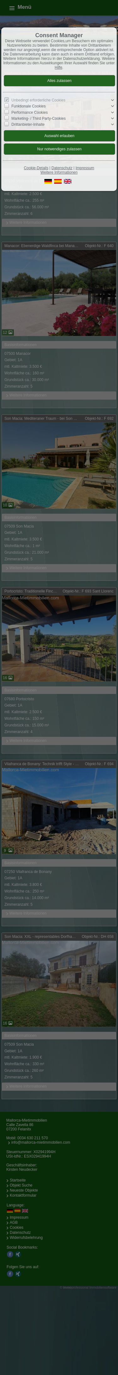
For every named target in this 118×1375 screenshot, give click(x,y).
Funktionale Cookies (28, 106)
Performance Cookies (29, 112)
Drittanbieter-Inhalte (27, 124)
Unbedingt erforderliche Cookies (38, 100)
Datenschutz (61, 168)
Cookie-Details (36, 168)
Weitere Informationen (59, 172)
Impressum (85, 168)
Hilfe (58, 67)
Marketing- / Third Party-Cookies (38, 118)
